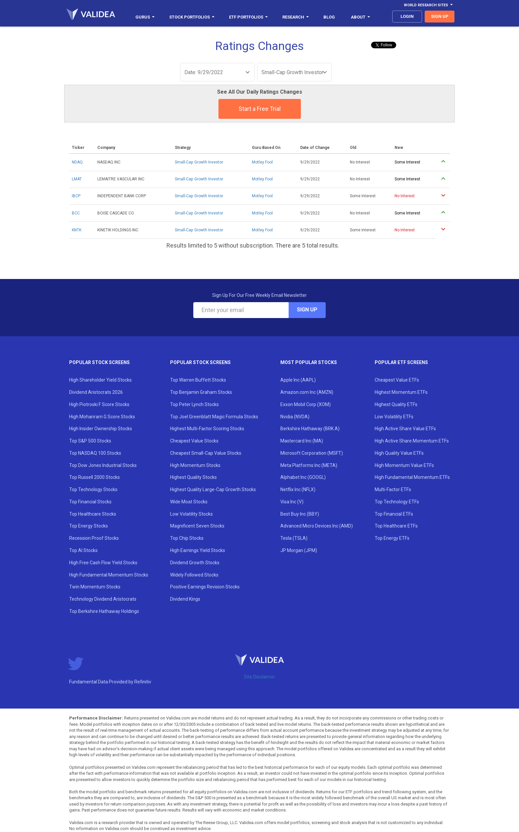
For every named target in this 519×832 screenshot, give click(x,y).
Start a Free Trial (260, 108)
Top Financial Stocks (90, 501)
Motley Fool (262, 162)
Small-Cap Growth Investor (199, 162)
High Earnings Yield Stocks (197, 550)
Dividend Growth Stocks (194, 562)
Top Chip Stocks (187, 538)
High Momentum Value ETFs (404, 465)
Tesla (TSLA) (293, 538)
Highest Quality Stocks (193, 477)
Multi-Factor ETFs (393, 489)
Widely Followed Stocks (194, 575)
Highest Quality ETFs (396, 404)
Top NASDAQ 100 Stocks (95, 453)
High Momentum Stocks (195, 465)
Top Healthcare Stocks (92, 514)
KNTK (76, 230)
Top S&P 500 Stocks (90, 440)
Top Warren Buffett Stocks (198, 380)
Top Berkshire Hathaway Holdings (104, 611)
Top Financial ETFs (394, 514)
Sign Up (307, 309)
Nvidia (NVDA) (294, 416)
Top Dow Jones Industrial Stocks (103, 465)
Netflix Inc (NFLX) (297, 489)
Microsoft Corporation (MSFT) (311, 453)
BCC (76, 213)
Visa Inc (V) (292, 501)
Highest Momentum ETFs (401, 392)
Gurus (145, 17)
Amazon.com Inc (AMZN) (306, 392)
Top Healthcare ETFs (396, 526)
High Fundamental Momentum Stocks (108, 575)
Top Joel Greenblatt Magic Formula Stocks (214, 416)
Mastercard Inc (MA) (301, 440)
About (360, 17)
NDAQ (77, 162)
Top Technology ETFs (397, 501)
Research (295, 17)
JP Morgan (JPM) (298, 550)
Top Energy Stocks (88, 526)
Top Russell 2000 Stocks (94, 477)
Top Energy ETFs (392, 538)
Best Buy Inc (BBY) (299, 514)
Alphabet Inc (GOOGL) (303, 477)
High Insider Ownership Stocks (100, 428)
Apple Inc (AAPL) (298, 380)
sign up (439, 16)
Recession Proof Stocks (94, 538)
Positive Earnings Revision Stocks (205, 586)
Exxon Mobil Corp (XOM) (305, 404)
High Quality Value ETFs (399, 453)
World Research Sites (428, 5)
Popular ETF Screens (401, 362)
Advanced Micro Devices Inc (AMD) (316, 526)
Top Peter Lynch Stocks (194, 404)
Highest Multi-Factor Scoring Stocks (207, 428)
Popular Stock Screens (99, 362)
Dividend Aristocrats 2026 (96, 392)
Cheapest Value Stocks (194, 440)
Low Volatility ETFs (394, 416)
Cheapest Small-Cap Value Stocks (205, 453)
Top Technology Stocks (93, 489)
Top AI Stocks (83, 550)
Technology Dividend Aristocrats (102, 599)
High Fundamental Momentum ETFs (412, 477)
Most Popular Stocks (308, 362)
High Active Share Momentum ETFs (412, 440)
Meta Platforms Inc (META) (308, 465)
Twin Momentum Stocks (94, 586)
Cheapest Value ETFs (397, 380)
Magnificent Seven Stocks (197, 526)
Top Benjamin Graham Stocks (201, 392)
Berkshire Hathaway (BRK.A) (310, 428)
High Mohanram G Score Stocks (102, 416)
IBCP (76, 196)
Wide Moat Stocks (189, 501)
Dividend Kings (185, 599)
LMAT (77, 179)
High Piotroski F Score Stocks (99, 404)
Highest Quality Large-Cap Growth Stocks (213, 489)
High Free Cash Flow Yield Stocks (103, 562)
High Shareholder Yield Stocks (100, 380)
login (407, 16)
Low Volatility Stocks (191, 514)
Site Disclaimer (259, 676)
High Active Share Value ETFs (405, 428)
